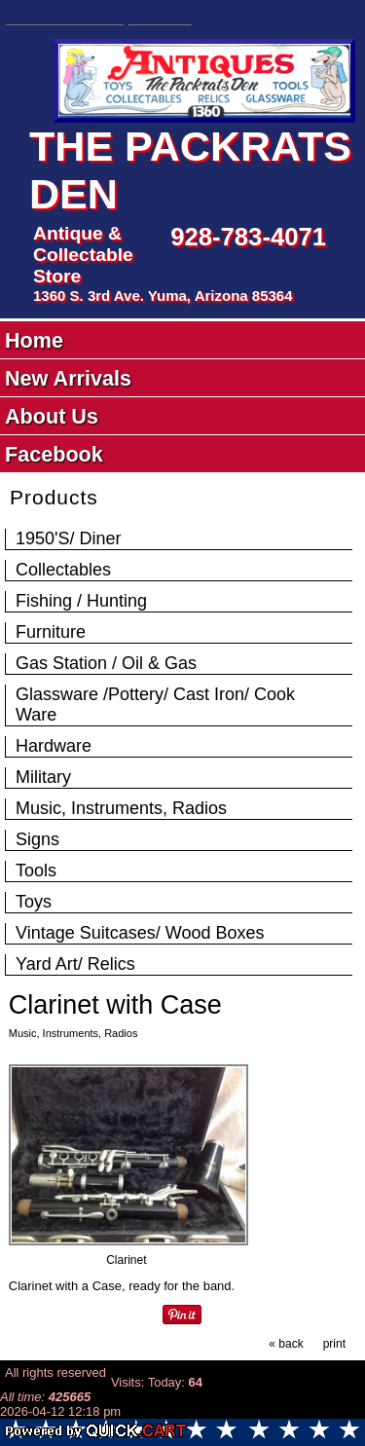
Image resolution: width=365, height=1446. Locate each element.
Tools (36, 870)
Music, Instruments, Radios (121, 808)
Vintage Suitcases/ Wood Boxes (140, 933)
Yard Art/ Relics (75, 964)
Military (43, 777)
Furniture (51, 632)
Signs (37, 839)
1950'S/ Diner (69, 538)
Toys (34, 901)
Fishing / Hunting (81, 601)
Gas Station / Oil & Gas (106, 663)
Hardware (53, 746)
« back (286, 1344)
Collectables (63, 569)
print (334, 1344)
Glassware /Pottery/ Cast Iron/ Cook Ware (155, 704)
